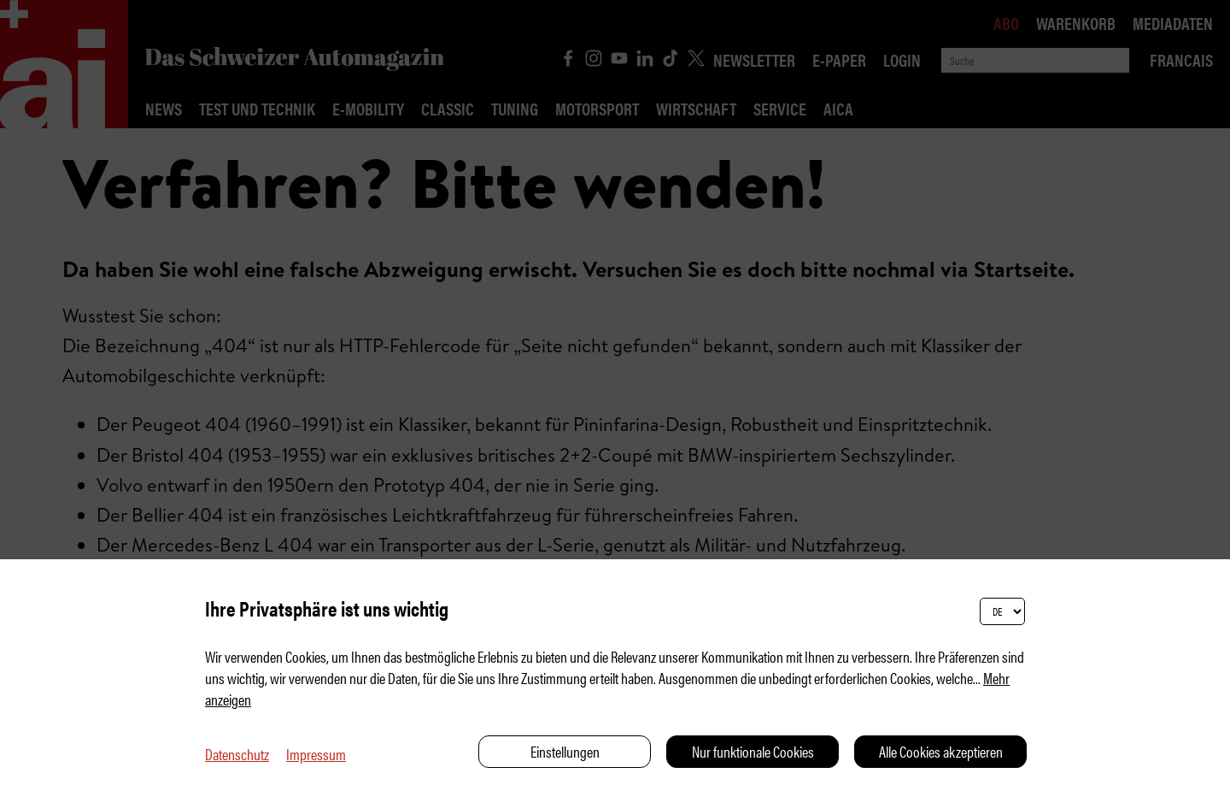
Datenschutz (237, 753)
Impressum (316, 753)
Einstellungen (565, 751)
